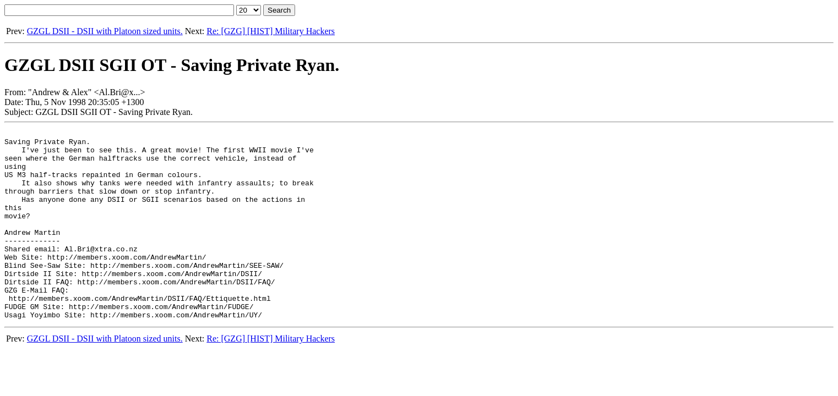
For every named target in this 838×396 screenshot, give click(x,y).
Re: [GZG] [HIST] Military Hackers (270, 31)
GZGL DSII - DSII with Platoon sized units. (105, 31)
